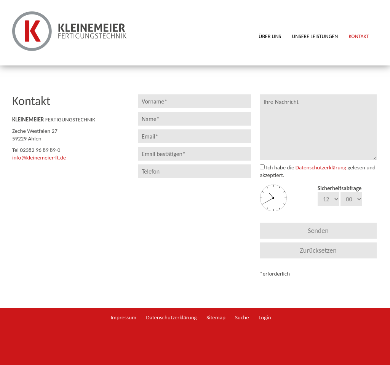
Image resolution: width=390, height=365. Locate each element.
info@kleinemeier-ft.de (39, 157)
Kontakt (359, 36)
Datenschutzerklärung (321, 167)
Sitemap (215, 317)
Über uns (270, 36)
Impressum (123, 317)
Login (265, 317)
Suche (242, 317)
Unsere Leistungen (315, 36)
